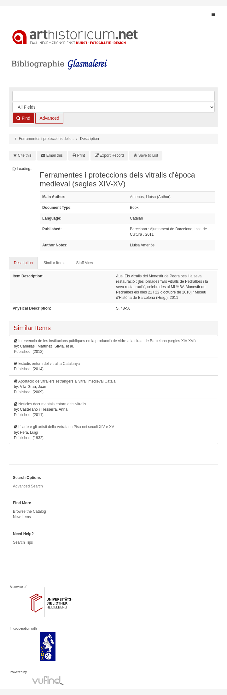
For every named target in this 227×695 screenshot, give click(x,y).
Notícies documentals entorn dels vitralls (52, 404)
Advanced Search (28, 486)
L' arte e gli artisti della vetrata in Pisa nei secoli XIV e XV (66, 427)
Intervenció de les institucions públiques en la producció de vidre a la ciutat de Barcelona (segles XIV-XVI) (106, 341)
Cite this (25, 155)
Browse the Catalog (29, 511)
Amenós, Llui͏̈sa (143, 197)
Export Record (112, 155)
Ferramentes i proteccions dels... (46, 138)
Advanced (49, 118)
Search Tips (23, 542)
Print (81, 155)
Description (23, 263)
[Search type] (113, 107)
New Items (22, 517)
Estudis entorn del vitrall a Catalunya (49, 363)
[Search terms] (113, 96)
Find (23, 118)
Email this (54, 155)
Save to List (148, 155)
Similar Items (54, 263)
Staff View (84, 263)
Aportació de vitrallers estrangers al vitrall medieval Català (67, 381)
